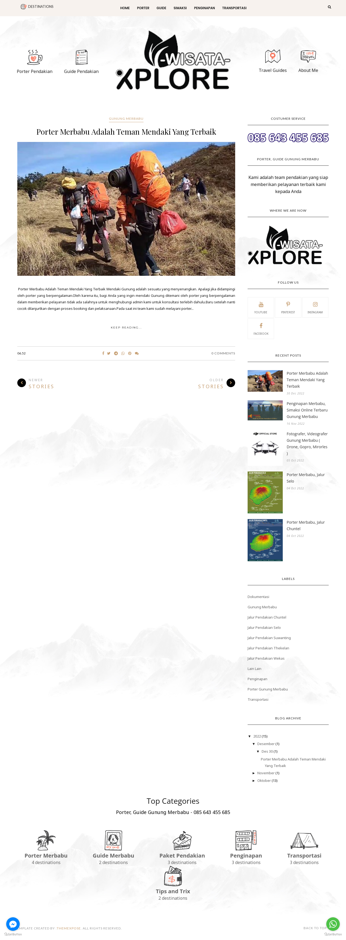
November (266, 772)
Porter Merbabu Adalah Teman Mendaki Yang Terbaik (126, 132)
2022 (257, 736)
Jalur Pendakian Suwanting (269, 637)
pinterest (288, 307)
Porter (143, 8)
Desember (266, 743)
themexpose (69, 928)
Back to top (317, 928)
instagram (315, 307)
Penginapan (204, 8)
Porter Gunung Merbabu (268, 689)
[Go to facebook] (13, 924)
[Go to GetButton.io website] (13, 934)
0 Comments (223, 353)
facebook (261, 328)
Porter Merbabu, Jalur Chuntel (306, 525)
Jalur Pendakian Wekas (266, 658)
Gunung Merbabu (126, 119)
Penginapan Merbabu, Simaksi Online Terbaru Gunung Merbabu (307, 410)
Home (125, 8)
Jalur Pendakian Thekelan (268, 648)
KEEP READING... (126, 327)
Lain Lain (254, 668)
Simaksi (180, 8)
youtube (260, 307)
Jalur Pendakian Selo (264, 627)
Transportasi (234, 8)
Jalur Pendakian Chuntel (267, 617)
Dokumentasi (258, 596)
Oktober (264, 780)
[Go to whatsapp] (333, 924)
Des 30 (268, 751)
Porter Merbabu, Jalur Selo (306, 478)
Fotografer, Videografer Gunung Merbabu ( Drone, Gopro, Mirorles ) (307, 443)
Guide (161, 8)
